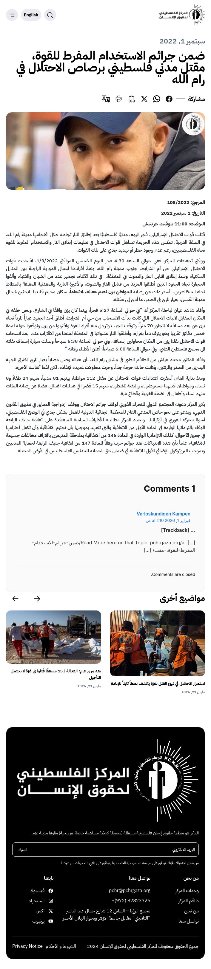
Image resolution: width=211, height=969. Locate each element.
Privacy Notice (27, 946)
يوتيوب (48, 921)
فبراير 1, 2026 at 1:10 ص (168, 520)
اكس (48, 911)
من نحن (191, 911)
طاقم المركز (188, 900)
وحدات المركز (187, 890)
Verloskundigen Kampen (163, 514)
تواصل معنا (188, 921)
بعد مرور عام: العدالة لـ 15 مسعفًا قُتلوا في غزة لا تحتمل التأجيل (56, 674)
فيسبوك (48, 890)
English (31, 15)
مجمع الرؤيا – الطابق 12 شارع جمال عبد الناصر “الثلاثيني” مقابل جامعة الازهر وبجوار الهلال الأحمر (106, 914)
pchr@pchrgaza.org (129, 890)
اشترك (22, 849)
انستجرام (48, 900)
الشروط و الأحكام (61, 946)
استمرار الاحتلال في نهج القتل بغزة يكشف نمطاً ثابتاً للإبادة (158, 683)
